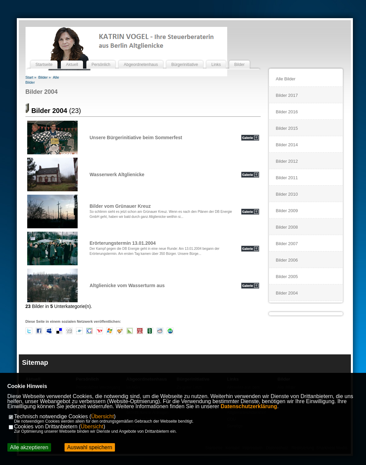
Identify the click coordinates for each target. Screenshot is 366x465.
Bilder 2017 (287, 95)
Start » (31, 77)
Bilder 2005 (287, 276)
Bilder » (44, 77)
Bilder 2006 (287, 260)
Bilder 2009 (287, 210)
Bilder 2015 (287, 128)
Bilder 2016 (287, 111)
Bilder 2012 (287, 161)
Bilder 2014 (287, 144)
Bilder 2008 (287, 227)
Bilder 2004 (42, 91)
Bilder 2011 (287, 177)
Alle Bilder (286, 78)
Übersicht (102, 416)
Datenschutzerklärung (249, 406)
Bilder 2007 (287, 243)
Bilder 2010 (287, 194)
